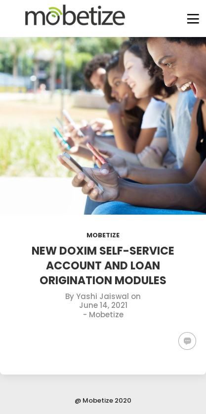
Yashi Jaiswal (102, 296)
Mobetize (103, 235)
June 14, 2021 (103, 305)
